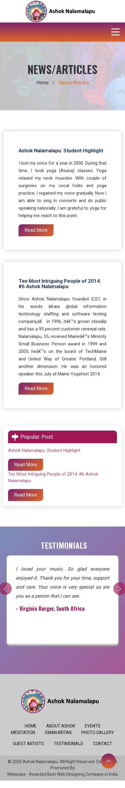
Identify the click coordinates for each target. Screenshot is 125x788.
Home (42, 82)
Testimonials (68, 743)
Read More (36, 230)
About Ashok (60, 726)
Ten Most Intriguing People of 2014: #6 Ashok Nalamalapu (60, 283)
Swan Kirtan (58, 732)
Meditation (23, 732)
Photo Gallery (97, 732)
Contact (102, 743)
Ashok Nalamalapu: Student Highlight (61, 150)
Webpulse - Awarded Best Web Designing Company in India (62, 774)
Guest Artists (28, 743)
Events (92, 726)
